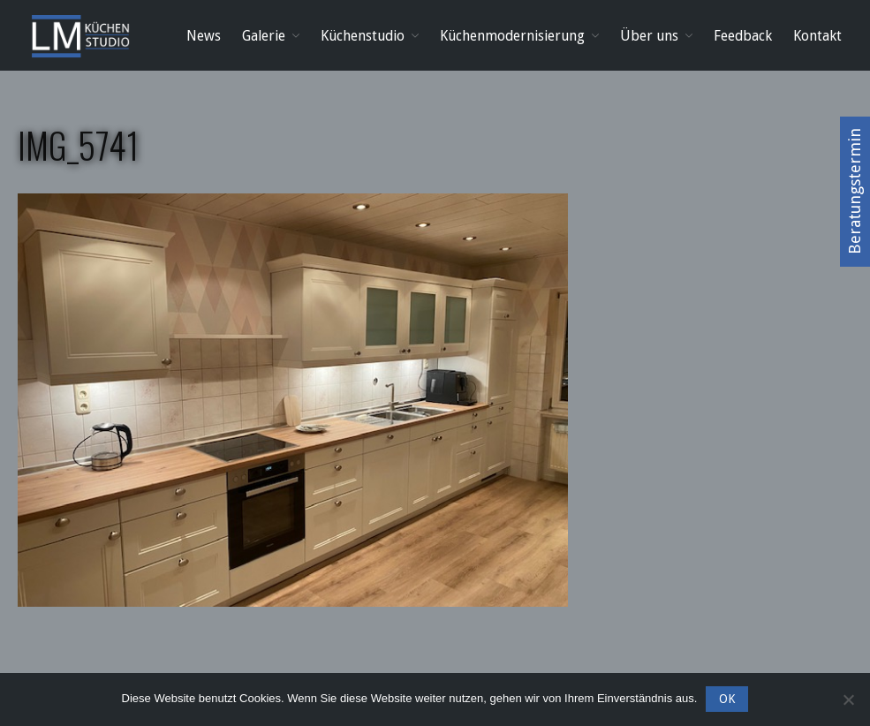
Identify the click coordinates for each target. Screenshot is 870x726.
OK (727, 699)
